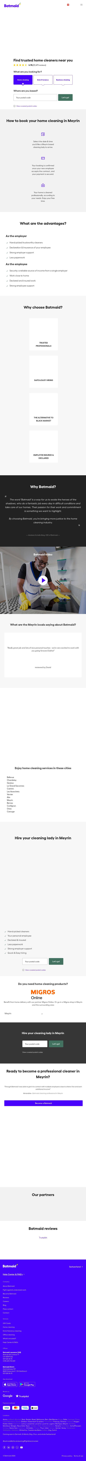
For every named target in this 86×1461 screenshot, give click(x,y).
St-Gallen (29, 1428)
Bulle (65, 1419)
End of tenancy (43, 82)
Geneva (63, 1422)
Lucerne (45, 1424)
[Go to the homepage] (10, 1265)
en (69, 5)
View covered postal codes (32, 1052)
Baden (28, 1419)
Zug (49, 1430)
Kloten (5, 1424)
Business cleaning (63, 82)
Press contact (8, 1309)
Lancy (23, 1424)
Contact (6, 1313)
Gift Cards (7, 1323)
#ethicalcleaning (17, 1441)
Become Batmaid (9, 1294)
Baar (23, 1419)
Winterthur (23, 1430)
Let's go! (65, 97)
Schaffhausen (75, 1426)
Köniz (10, 1424)
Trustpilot (43, 1238)
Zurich (54, 1430)
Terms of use (78, 1456)
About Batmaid (9, 1286)
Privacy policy (67, 1456)
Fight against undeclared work (14, 1290)
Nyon (28, 1426)
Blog (4, 1305)
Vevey (63, 1428)
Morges (13, 1426)
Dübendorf (32, 1422)
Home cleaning (23, 82)
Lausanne (30, 1424)
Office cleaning (9, 1335)
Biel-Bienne (53, 1419)
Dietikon (24, 1422)
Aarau (5, 1419)
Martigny (58, 1424)
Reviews (6, 1297)
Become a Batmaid (43, 1103)
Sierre (11, 1428)
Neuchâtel (21, 1426)
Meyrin (65, 1424)
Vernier (58, 1428)
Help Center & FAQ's (10, 1342)
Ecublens (40, 1422)
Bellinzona (40, 1419)
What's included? (9, 1338)
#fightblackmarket (31, 1441)
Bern (46, 1419)
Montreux (6, 1426)
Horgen (76, 1422)
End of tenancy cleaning (12, 1331)
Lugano (52, 1424)
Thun (42, 1428)
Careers (6, 1301)
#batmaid (7, 1441)
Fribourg (56, 1422)
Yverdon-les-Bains (34, 1430)
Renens (58, 1426)
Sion (16, 1428)
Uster (47, 1428)
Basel (34, 1419)
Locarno (38, 1424)
